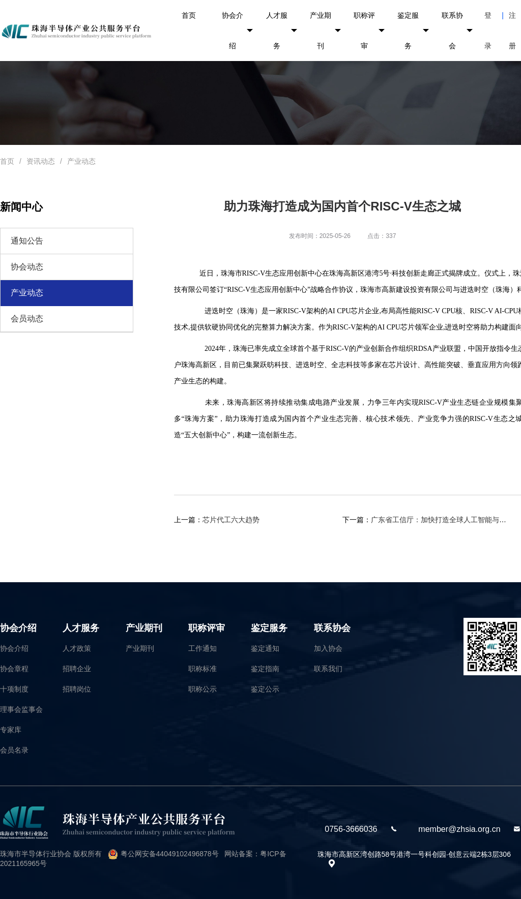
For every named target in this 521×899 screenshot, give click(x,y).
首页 (189, 15)
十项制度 (14, 689)
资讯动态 (40, 161)
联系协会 (457, 30)
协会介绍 (237, 30)
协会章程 (14, 669)
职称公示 (202, 689)
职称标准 (202, 669)
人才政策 (77, 648)
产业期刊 (325, 30)
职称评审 (369, 30)
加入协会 (328, 648)
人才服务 (281, 30)
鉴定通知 (265, 648)
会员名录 (14, 750)
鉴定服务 (412, 30)
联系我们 (328, 669)
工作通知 (202, 648)
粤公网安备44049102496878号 (170, 854)
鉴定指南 (265, 669)
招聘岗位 (77, 689)
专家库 (10, 730)
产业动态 (81, 161)
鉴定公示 (265, 689)
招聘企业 (77, 669)
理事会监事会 (21, 709)
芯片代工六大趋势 (230, 520)
